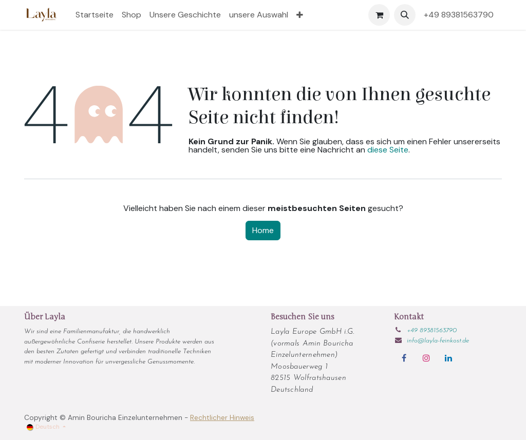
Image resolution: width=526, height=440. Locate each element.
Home (263, 230)
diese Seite (387, 149)
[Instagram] (426, 358)
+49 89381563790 (461, 14)
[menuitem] (94, 15)
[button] (405, 15)
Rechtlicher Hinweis (222, 417)
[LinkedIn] (448, 358)
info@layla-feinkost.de (438, 340)
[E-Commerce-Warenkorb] (379, 15)
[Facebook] (404, 358)
